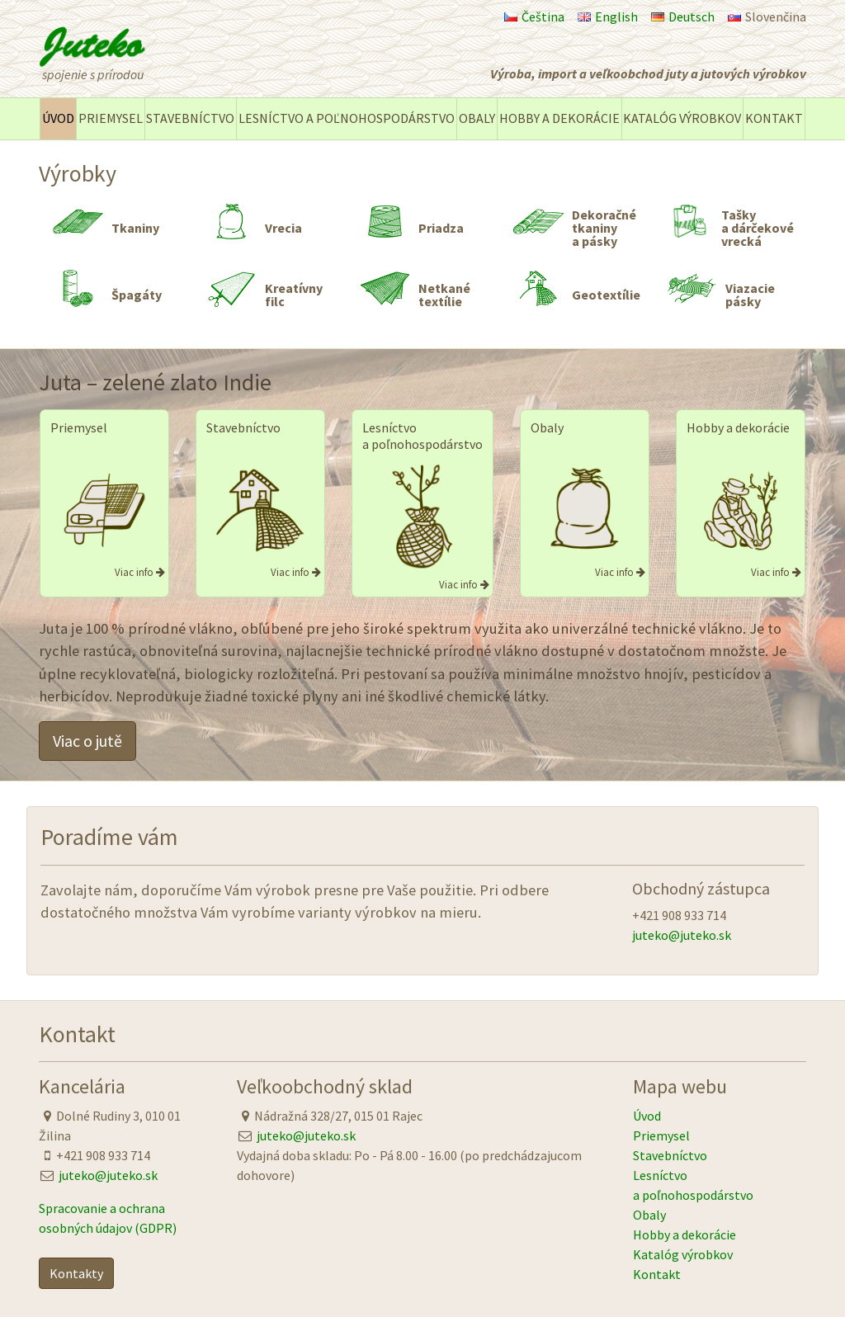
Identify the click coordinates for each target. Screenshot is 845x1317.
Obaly (477, 118)
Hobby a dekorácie (559, 118)
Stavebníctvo (190, 118)
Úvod (58, 118)
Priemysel (110, 118)
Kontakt (774, 118)
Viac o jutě (87, 740)
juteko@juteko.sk (681, 935)
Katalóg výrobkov (682, 118)
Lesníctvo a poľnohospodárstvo (346, 118)
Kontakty (76, 1273)
